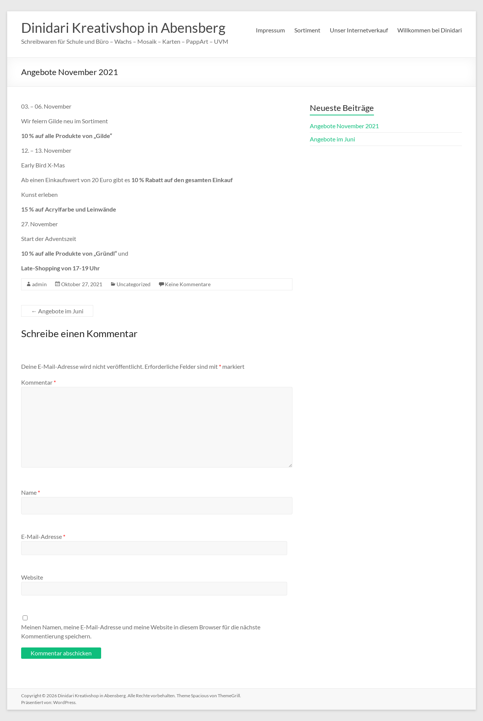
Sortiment (307, 30)
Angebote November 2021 (344, 125)
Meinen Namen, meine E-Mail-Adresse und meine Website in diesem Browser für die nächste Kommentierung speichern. (140, 631)
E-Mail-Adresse (43, 536)
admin (39, 284)
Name (30, 492)
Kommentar (38, 382)
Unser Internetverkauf (359, 30)
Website (32, 577)
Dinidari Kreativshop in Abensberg (123, 27)
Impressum (270, 30)
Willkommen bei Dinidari (429, 30)
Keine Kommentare (188, 284)
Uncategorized (134, 284)
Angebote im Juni (57, 310)
